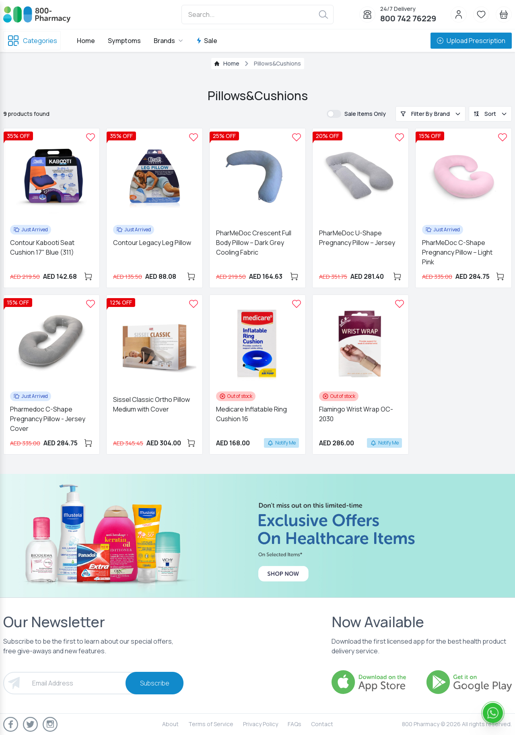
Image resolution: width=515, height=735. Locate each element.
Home (86, 40)
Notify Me (281, 442)
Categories (32, 40)
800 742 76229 (408, 18)
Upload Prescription (471, 40)
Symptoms (124, 40)
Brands (168, 40)
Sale (206, 40)
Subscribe (154, 683)
